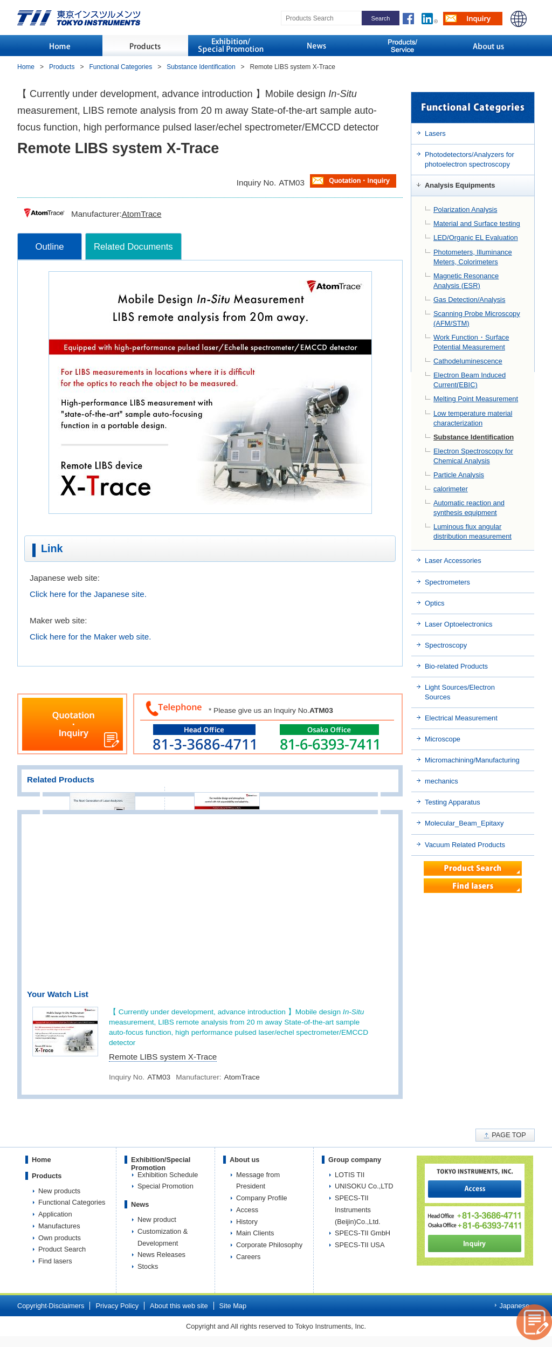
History (247, 1222)
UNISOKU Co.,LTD (364, 1186)
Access (247, 1210)
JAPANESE (518, 19)
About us (244, 1160)
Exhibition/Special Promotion (160, 1164)
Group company (354, 1160)
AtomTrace (142, 213)
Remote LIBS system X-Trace (163, 1056)
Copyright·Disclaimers (50, 1306)
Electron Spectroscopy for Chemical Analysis (473, 456)
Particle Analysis (458, 475)
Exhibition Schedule (167, 1175)
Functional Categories (120, 67)
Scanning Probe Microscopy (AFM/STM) (476, 318)
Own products (59, 1238)
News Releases (161, 1254)
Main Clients (255, 1233)
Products (61, 67)
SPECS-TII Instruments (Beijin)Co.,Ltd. (358, 1210)
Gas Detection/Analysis (469, 299)
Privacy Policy (117, 1306)
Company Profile (261, 1198)
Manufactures (59, 1226)
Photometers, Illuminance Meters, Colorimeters (472, 257)
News (140, 1204)
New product (156, 1219)
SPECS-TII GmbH (362, 1233)
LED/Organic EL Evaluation (475, 237)
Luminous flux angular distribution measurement (472, 531)
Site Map (233, 1306)
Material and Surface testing (476, 223)
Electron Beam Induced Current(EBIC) (469, 380)
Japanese (515, 1306)
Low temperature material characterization (472, 418)
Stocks (147, 1266)
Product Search (62, 1249)
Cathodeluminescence (467, 361)
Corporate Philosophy (269, 1245)
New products (59, 1191)
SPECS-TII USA (359, 1245)
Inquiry (472, 18)
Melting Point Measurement (475, 399)
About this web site (179, 1306)
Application (55, 1214)
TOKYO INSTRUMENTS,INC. (78, 17)
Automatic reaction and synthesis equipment (469, 508)
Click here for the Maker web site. (90, 636)
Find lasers (55, 1261)
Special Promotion (165, 1186)
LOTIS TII (349, 1175)
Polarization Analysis (465, 209)
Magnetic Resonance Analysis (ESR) (466, 281)
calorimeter (450, 489)
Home (25, 67)
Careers (248, 1257)
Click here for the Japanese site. (88, 594)
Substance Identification (473, 437)
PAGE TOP (509, 1135)
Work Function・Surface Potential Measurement (471, 342)
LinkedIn (432, 17)
